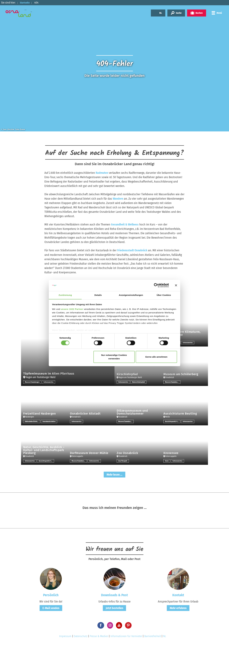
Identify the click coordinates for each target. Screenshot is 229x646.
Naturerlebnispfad (138, 382)
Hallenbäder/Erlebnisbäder (32, 421)
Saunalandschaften (49, 421)
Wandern (118, 198)
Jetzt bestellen (114, 608)
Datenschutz (80, 636)
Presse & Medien (99, 636)
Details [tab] (98, 295)
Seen (167, 461)
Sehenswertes (49, 382)
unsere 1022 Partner (72, 309)
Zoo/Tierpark (123, 461)
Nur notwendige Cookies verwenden (114, 357)
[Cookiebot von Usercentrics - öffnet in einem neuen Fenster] (156, 285)
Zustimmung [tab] (65, 295)
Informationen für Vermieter (126, 636)
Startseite (26, 2)
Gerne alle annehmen (156, 357)
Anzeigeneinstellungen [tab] (131, 295)
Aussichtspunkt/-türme (172, 421)
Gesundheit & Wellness (125, 224)
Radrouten (102, 172)
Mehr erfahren (178, 608)
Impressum (65, 636)
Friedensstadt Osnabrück (132, 250)
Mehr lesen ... (114, 474)
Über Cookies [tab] (164, 295)
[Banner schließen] (176, 285)
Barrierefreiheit (152, 636)
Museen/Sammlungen (32, 382)
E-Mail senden (50, 608)
